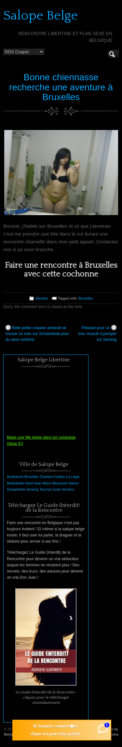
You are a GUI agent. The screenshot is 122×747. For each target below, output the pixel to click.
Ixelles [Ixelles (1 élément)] (60, 477)
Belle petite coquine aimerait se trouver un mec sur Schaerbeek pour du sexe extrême (37, 333)
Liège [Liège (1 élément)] (75, 477)
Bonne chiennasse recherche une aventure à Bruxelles (61, 87)
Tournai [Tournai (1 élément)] (45, 489)
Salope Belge (40, 15)
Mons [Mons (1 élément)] (47, 483)
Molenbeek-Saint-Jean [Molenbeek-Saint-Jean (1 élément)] (24, 483)
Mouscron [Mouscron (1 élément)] (59, 483)
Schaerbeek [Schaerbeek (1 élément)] (16, 489)
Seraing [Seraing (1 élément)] (32, 489)
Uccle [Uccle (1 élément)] (56, 489)
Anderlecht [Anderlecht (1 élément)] (15, 477)
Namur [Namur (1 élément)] (74, 483)
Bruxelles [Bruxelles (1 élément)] (31, 477)
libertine (41, 298)
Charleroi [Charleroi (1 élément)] (47, 477)
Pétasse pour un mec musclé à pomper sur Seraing (97, 333)
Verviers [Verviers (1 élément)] (68, 489)
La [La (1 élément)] (68, 477)
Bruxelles (85, 298)
